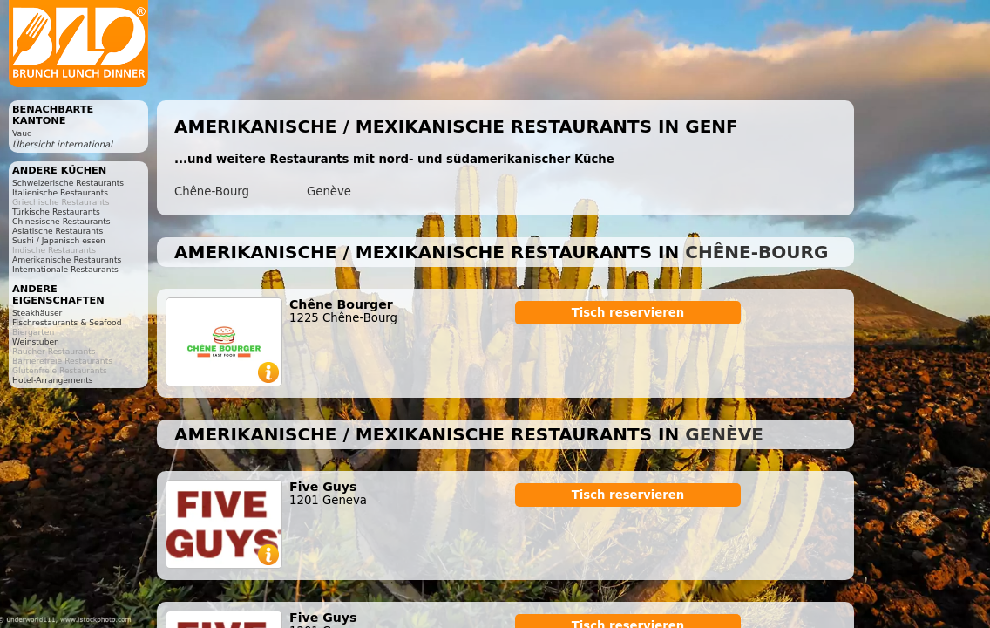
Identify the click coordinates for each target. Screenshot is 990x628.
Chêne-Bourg (211, 191)
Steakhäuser (37, 312)
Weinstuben (35, 341)
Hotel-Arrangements (52, 380)
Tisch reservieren (628, 312)
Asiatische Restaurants (57, 231)
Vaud (22, 133)
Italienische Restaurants (60, 192)
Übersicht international (62, 144)
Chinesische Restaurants (61, 221)
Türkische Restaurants (56, 211)
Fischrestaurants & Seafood (67, 322)
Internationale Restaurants (65, 269)
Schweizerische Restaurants (68, 183)
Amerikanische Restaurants (66, 259)
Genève (329, 191)
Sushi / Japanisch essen (58, 240)
